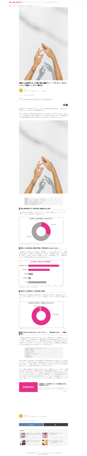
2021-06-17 (26, 89)
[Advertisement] (43, 402)
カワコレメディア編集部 (29, 91)
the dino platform (45, 454)
